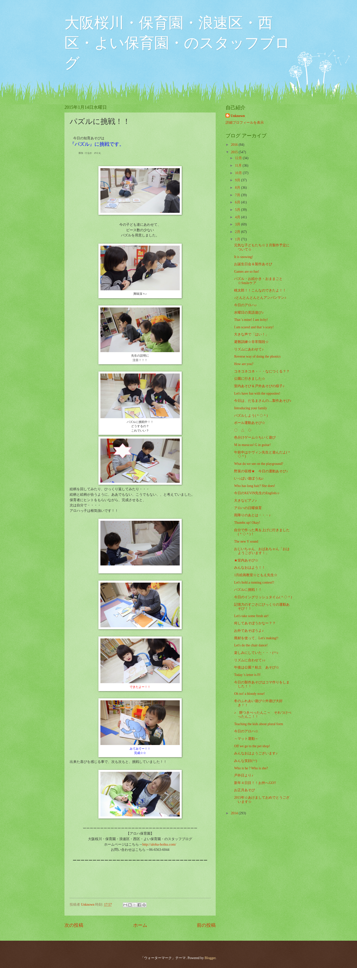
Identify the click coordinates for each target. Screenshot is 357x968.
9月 (238, 180)
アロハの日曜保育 (248, 508)
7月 (238, 195)
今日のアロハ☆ (246, 731)
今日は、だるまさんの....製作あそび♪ (262, 401)
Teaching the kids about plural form (258, 724)
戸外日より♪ (243, 775)
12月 (239, 158)
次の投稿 (73, 925)
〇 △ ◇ (242, 430)
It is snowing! (243, 257)
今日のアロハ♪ (245, 305)
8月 (238, 187)
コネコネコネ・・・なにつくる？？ (262, 371)
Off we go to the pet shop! (252, 746)
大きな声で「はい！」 (251, 334)
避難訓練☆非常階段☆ (251, 342)
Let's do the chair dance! (251, 645)
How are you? (243, 364)
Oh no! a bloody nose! (249, 694)
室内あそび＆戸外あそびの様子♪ (259, 386)
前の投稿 (206, 925)
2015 (234, 152)
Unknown (238, 116)
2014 (234, 813)
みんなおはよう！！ (249, 567)
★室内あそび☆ (246, 560)
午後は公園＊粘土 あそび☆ (256, 667)
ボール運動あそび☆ (249, 423)
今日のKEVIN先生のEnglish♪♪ (256, 493)
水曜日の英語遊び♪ (249, 312)
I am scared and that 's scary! (254, 327)
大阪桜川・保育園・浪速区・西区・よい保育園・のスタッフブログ (177, 43)
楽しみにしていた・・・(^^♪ (256, 653)
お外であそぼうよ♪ (249, 631)
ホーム (140, 925)
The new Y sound (246, 541)
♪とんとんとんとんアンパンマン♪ (260, 297)
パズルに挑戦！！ (248, 590)
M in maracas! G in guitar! (252, 445)
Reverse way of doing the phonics (257, 356)
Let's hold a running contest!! (254, 582)
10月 (239, 173)
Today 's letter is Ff (247, 675)
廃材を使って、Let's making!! (256, 638)
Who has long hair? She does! (254, 486)
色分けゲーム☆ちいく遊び (255, 437)
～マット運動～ (246, 739)
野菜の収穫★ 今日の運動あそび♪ (261, 471)
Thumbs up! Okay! (247, 522)
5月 (238, 210)
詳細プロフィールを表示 (245, 122)
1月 (238, 239)
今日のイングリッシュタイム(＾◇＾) (263, 597)
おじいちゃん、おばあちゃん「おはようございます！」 (262, 551)
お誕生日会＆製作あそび (253, 264)
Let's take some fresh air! (251, 616)
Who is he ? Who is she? (251, 768)
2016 (234, 145)
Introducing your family (250, 408)
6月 (238, 202)
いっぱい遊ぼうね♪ (249, 478)
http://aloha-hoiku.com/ (159, 844)
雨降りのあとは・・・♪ (252, 515)
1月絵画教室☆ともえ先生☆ (255, 575)
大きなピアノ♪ (245, 500)
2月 (238, 232)
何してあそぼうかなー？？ (255, 623)
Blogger (210, 958)
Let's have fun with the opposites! (257, 393)
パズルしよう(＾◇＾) (251, 415)
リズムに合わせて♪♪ (249, 660)
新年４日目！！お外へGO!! (255, 783)
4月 (238, 217)
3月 (238, 224)
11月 (239, 165)
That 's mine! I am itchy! (251, 320)
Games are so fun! (246, 271)
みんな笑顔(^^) (245, 761)
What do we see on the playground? (258, 464)
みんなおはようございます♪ (255, 753)
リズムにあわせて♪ (249, 349)
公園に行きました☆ (249, 378)
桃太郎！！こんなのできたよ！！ (260, 290)
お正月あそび (244, 790)
